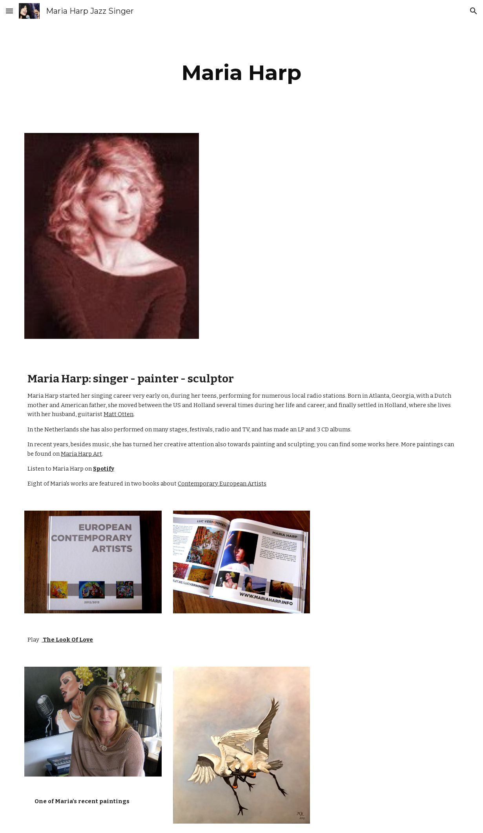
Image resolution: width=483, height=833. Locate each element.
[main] (241, 72)
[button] (9, 11)
